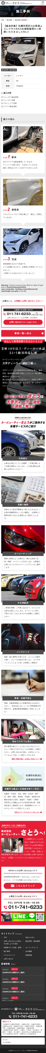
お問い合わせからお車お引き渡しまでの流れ (12, 942)
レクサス (19, 76)
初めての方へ (30, 937)
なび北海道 (6, 1042)
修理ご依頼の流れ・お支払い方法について (26, 759)
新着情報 (29, 955)
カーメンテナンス (32, 947)
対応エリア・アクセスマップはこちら (27, 812)
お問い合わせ (8, 959)
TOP (5, 937)
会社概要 (29, 951)
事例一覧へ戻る (23, 333)
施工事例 (7, 951)
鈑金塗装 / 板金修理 (9, 70)
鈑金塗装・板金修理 (33, 941)
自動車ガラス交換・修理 (12, 947)
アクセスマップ (9, 955)
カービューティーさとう (19, 1050)
